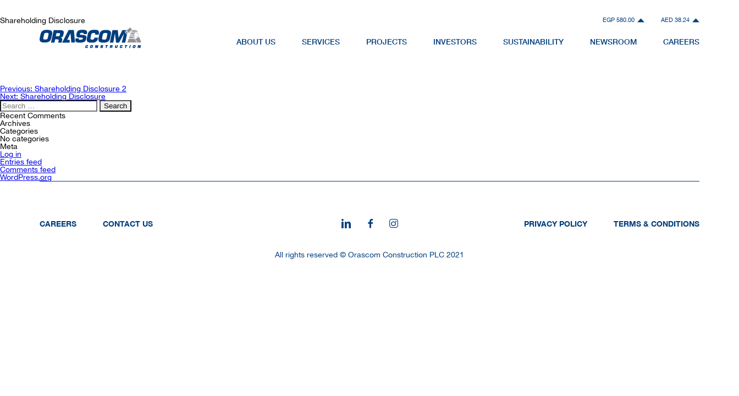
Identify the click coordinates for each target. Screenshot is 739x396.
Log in (10, 154)
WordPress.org (26, 177)
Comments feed (28, 169)
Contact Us (128, 223)
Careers (58, 223)
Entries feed (21, 161)
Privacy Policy (555, 223)
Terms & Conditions (656, 223)
